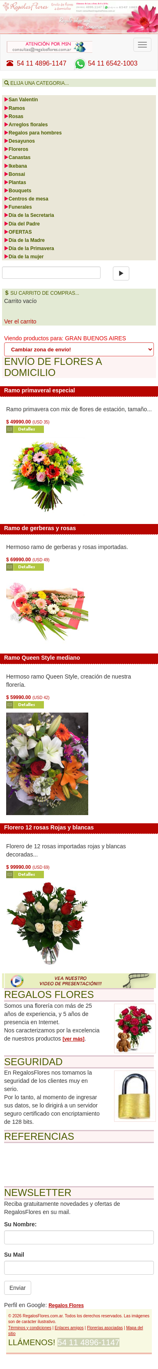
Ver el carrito (20, 321)
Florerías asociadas (105, 1328)
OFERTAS (18, 232)
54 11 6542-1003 (104, 63)
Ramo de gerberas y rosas (40, 528)
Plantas (15, 182)
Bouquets (17, 191)
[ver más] (73, 1039)
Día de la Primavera (29, 248)
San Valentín (21, 100)
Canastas (17, 157)
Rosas (13, 116)
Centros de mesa (26, 199)
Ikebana (15, 166)
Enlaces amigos (69, 1328)
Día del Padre (22, 224)
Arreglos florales (26, 125)
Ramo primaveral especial (39, 390)
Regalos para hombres (33, 133)
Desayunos (19, 141)
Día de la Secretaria (29, 215)
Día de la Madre (24, 240)
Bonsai (14, 174)
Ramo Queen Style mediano (42, 657)
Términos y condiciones (29, 1328)
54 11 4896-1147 (36, 63)
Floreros (16, 149)
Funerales (18, 207)
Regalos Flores (66, 1305)
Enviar (17, 1288)
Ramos (14, 108)
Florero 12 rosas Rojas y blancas (49, 827)
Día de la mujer (24, 257)
